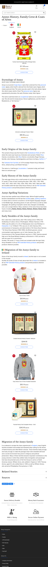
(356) (27, 68)
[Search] (44, 13)
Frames (4, 537)
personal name (28, 91)
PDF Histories (5, 542)
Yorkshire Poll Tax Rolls (11, 163)
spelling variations (40, 198)
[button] (24, 471)
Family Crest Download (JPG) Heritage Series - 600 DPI (24, 62)
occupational (24, 97)
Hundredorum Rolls (33, 153)
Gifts (3, 545)
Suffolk (41, 159)
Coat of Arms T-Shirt (24, 295)
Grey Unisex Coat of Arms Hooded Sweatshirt (24, 381)
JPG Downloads (5, 539)
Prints (3, 534)
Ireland (19, 25)
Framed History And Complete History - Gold (24, 424)
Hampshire (5, 226)
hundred (28, 198)
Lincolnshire (22, 168)
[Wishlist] (35, 32)
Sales (3, 548)
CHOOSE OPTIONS (24, 72)
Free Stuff (4, 551)
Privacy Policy (5, 563)
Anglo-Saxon (18, 85)
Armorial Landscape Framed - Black (24, 132)
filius (42, 155)
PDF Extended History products (27, 242)
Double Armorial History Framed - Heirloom (24, 338)
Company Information (7, 560)
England (34, 445)
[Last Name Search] (24, 12)
